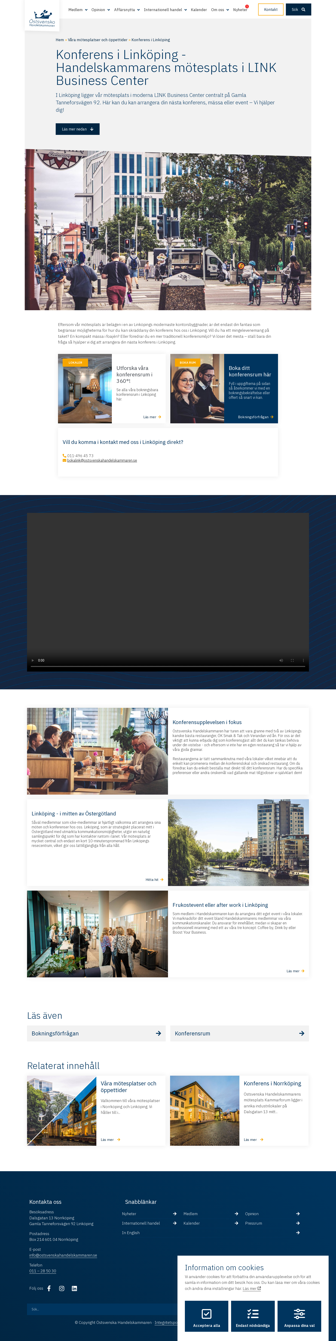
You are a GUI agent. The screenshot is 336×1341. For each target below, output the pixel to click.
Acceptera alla (206, 1313)
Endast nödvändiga (253, 1313)
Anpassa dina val (299, 1313)
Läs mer (252, 1283)
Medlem (75, 9)
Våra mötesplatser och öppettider (98, 39)
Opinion (98, 9)
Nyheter (240, 9)
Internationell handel (163, 9)
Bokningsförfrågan (55, 1033)
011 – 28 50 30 (42, 1270)
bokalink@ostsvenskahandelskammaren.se (102, 460)
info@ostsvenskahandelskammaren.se (63, 1255)
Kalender (199, 9)
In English (131, 1232)
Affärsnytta (124, 9)
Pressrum (253, 1223)
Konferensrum (192, 1033)
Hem (60, 39)
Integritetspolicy (169, 1322)
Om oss (217, 9)
